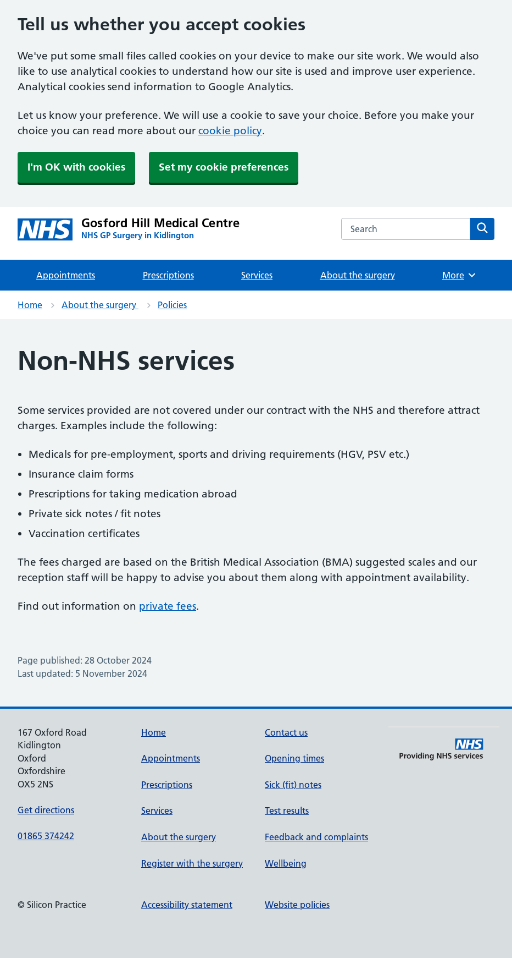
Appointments (65, 275)
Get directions (46, 809)
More (459, 275)
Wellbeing (286, 863)
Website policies (297, 904)
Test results (287, 810)
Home (30, 304)
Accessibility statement (186, 904)
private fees (167, 606)
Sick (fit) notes (293, 784)
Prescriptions (168, 275)
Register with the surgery (192, 863)
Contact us (286, 732)
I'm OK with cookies (76, 167)
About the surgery (357, 275)
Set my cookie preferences (223, 167)
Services (256, 275)
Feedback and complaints (316, 836)
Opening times (294, 758)
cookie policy (230, 130)
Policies (172, 304)
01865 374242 (46, 835)
